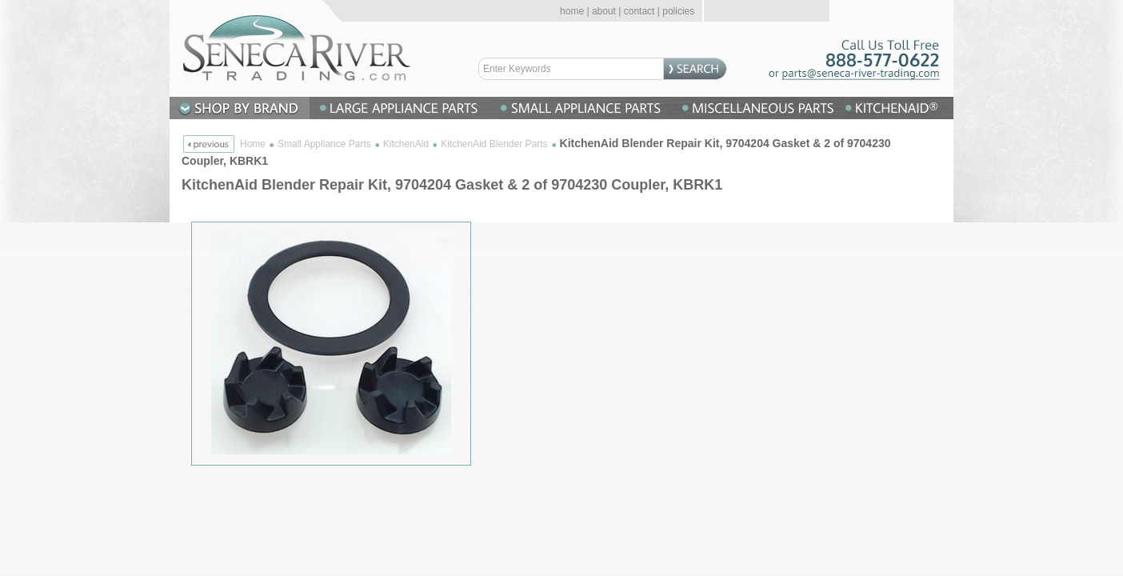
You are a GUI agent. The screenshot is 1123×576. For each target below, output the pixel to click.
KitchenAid (406, 144)
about (604, 11)
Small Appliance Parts (324, 144)
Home (253, 144)
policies (678, 11)
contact (639, 11)
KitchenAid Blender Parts (494, 144)
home (572, 11)
